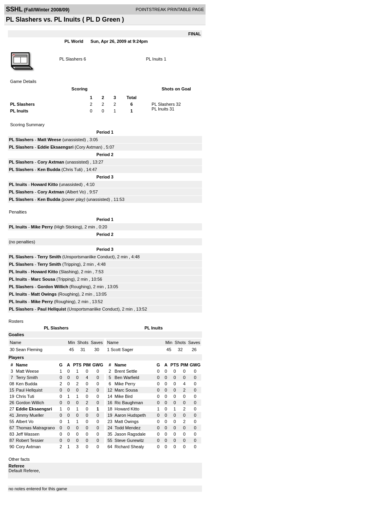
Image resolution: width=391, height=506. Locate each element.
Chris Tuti (72, 169)
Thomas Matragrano (35, 427)
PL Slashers (71, 59)
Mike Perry (42, 226)
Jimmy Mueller (30, 415)
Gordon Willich (52, 286)
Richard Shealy (129, 446)
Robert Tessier (30, 440)
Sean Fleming (29, 349)
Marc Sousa (43, 279)
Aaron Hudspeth (130, 415)
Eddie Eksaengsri (55, 147)
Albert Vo (75, 192)
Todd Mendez (128, 427)
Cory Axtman (88, 147)
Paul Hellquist (51, 309)
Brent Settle (126, 371)
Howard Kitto (44, 184)
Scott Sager (122, 349)
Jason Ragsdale (130, 434)
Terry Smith (49, 256)
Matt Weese (49, 139)
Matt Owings (44, 294)
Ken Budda (48, 169)
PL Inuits (154, 59)
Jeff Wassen (28, 434)
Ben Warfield (127, 377)
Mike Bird (124, 396)
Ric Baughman (129, 402)
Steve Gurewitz (129, 440)
